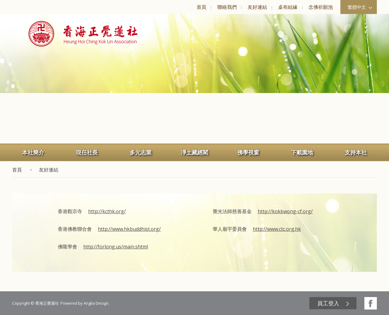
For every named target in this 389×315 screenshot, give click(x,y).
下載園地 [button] (302, 152)
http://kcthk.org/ (107, 211)
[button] (83, 34)
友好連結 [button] (257, 7)
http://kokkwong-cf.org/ (285, 211)
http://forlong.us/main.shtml (115, 247)
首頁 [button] (201, 7)
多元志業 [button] (141, 152)
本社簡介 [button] (33, 152)
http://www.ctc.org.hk (277, 229)
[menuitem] (201, 7)
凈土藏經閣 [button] (194, 152)
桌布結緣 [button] (288, 7)
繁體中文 (360, 7)
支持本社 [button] (356, 152)
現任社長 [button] (87, 152)
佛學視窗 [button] (248, 152)
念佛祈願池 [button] (320, 7)
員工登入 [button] (328, 303)
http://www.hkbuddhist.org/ (129, 229)
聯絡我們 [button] (227, 7)
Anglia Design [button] (96, 303)
